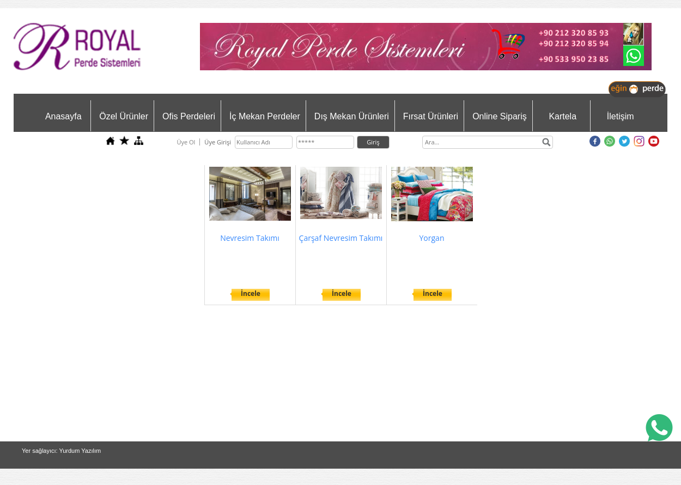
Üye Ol (186, 142)
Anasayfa (63, 116)
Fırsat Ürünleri (430, 116)
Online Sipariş (499, 116)
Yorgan (432, 238)
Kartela (562, 116)
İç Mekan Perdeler (264, 116)
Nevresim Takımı (249, 238)
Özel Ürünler (123, 116)
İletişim (620, 116)
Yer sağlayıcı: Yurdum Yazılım (61, 450)
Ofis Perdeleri (188, 116)
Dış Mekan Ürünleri (351, 116)
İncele (250, 293)
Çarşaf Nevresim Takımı (341, 238)
